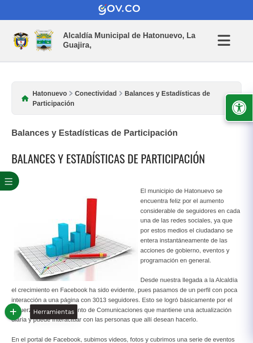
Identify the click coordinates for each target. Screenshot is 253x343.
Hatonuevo (49, 93)
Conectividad (96, 93)
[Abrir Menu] (230, 40)
